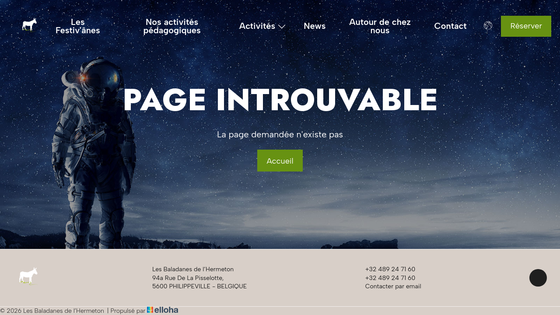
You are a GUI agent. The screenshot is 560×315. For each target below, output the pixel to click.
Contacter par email (388, 286)
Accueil (279, 161)
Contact (450, 26)
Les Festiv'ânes (78, 26)
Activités (262, 26)
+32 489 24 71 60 (385, 269)
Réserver (526, 26)
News (315, 26)
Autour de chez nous (380, 26)
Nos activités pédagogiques (171, 26)
